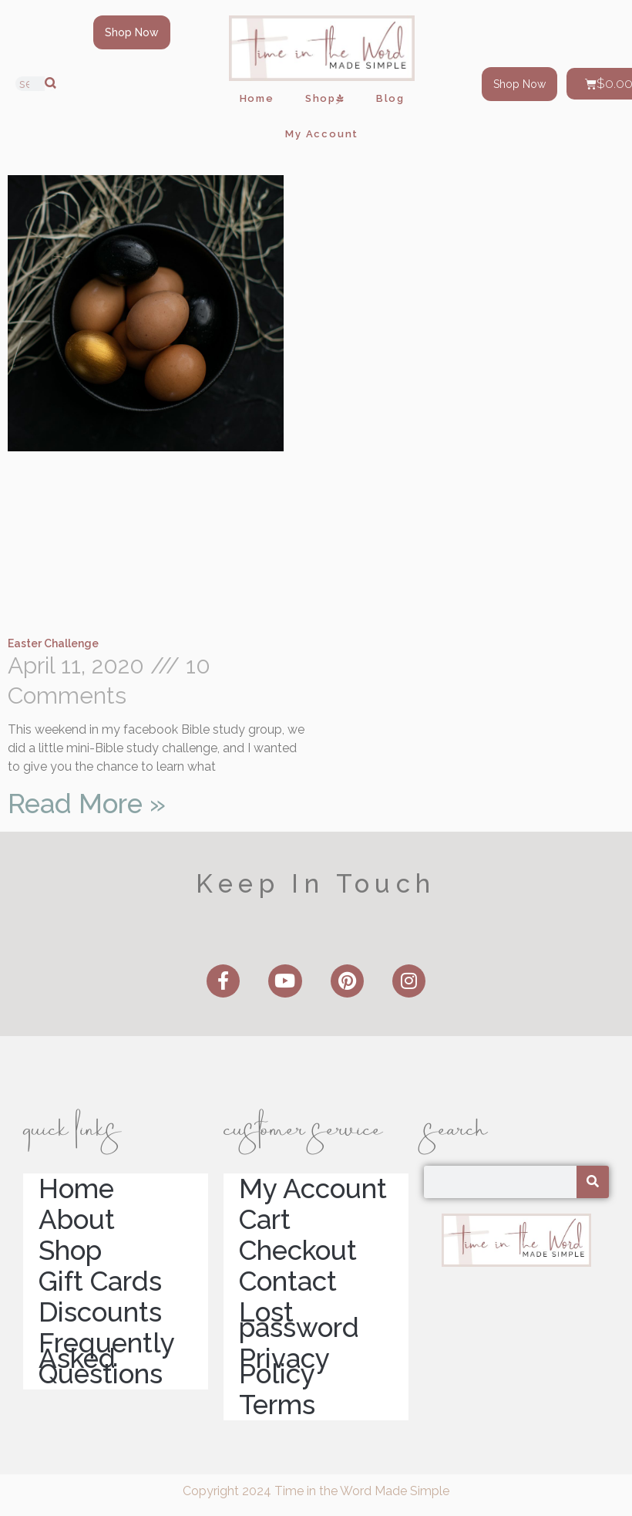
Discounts (100, 1312)
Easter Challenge (53, 643)
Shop (325, 98)
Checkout (298, 1250)
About (77, 1219)
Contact (288, 1281)
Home (257, 98)
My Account (321, 134)
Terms (277, 1404)
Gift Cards (100, 1281)
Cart (265, 1219)
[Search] (51, 83)
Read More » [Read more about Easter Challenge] (87, 803)
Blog (390, 98)
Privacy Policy (284, 1366)
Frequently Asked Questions (106, 1358)
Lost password (299, 1320)
